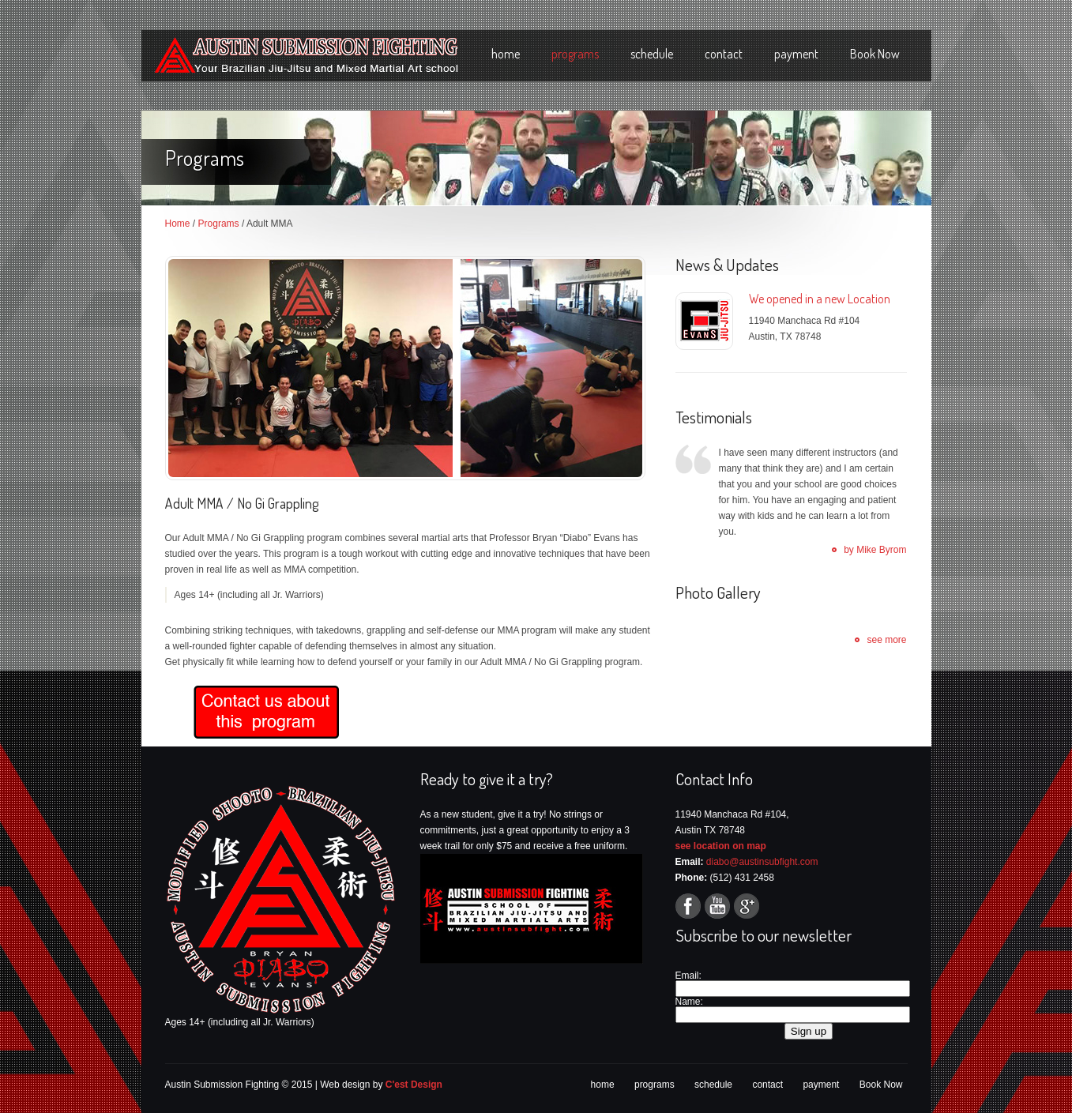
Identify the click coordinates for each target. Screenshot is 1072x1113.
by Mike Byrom (875, 549)
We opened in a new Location (819, 298)
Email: (688, 975)
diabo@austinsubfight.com (762, 861)
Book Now (875, 54)
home (505, 54)
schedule (651, 54)
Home (177, 223)
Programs (218, 223)
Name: (689, 1001)
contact (724, 54)
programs (575, 54)
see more (886, 639)
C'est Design (414, 1084)
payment (796, 54)
